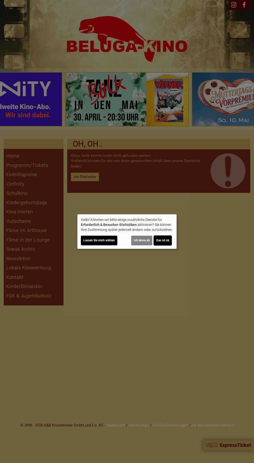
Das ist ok (162, 240)
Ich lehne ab (142, 240)
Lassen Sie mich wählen (99, 240)
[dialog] (127, 231)
